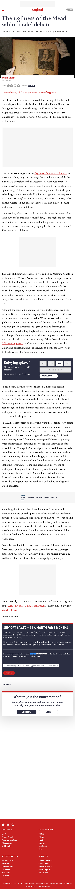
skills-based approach (12, 343)
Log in (69, 10)
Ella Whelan (6, 870)
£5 (43, 363)
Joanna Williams (7, 867)
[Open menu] (3, 10)
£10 (51, 363)
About (4, 834)
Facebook (3, 824)
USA (40, 849)
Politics (31, 86)
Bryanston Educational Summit (50, 173)
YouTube (12, 824)
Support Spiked (7, 837)
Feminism (42, 843)
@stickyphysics (9, 610)
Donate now (47, 376)
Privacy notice (7, 843)
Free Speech (43, 846)
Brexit (41, 840)
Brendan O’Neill (7, 861)
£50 (67, 363)
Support (8, 673)
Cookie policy (6, 846)
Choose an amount (55, 370)
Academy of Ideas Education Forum (26, 605)
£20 (59, 363)
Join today (26, 712)
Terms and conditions (9, 840)
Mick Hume (6, 873)
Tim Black (5, 876)
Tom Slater (5, 864)
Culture (41, 837)
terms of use (43, 883)
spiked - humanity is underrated (37, 10)
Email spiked (43, 873)
